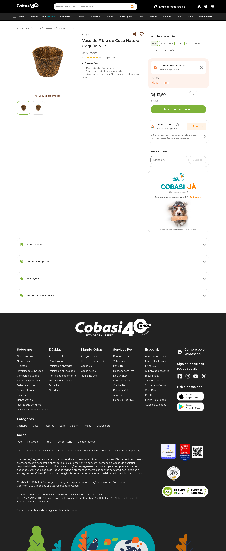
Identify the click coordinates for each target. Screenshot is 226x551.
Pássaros (49, 425)
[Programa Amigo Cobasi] (199, 7)
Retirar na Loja (89, 375)
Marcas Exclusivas (155, 361)
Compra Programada (93, 361)
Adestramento (121, 380)
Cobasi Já (86, 366)
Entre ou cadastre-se (172, 6)
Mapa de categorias (45, 510)
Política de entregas (60, 366)
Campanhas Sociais (28, 375)
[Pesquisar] (87, 7)
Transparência (25, 399)
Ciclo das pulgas (154, 380)
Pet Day (150, 395)
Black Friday (152, 375)
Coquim (86, 34)
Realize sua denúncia (29, 404)
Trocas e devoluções (61, 380)
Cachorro (22, 425)
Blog (190, 16)
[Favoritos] (206, 7)
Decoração (50, 28)
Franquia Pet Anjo (123, 399)
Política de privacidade (62, 370)
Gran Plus (150, 390)
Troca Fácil (55, 385)
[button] (18, 17)
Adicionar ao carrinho (178, 109)
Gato (35, 425)
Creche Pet (119, 385)
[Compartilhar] (134, 34)
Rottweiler (33, 441)
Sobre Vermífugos (155, 385)
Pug (19, 441)
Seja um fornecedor (28, 390)
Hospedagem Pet (123, 370)
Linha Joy (150, 366)
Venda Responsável (28, 380)
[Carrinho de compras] (212, 7)
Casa (62, 425)
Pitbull (48, 441)
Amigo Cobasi (89, 356)
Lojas (180, 16)
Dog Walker (120, 375)
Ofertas (42, 16)
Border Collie (64, 441)
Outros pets (103, 425)
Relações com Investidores (33, 409)
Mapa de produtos (70, 510)
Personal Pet (120, 390)
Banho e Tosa (121, 356)
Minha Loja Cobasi (155, 399)
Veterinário (119, 361)
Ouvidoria (54, 390)
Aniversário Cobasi (155, 356)
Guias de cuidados (155, 404)
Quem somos (25, 356)
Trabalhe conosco (27, 385)
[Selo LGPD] (173, 481)
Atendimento (205, 16)
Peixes (87, 425)
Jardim (37, 28)
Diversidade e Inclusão (30, 370)
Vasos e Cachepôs (67, 28)
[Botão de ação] (201, 67)
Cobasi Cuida (88, 370)
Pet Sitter (118, 366)
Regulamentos (57, 361)
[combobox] (95, 6)
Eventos (22, 366)
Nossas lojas (24, 361)
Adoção (117, 395)
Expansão (22, 395)
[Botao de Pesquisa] (132, 6)
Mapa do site (24, 510)
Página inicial (23, 28)
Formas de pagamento (62, 375)
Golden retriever (87, 441)
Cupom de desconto (157, 370)
